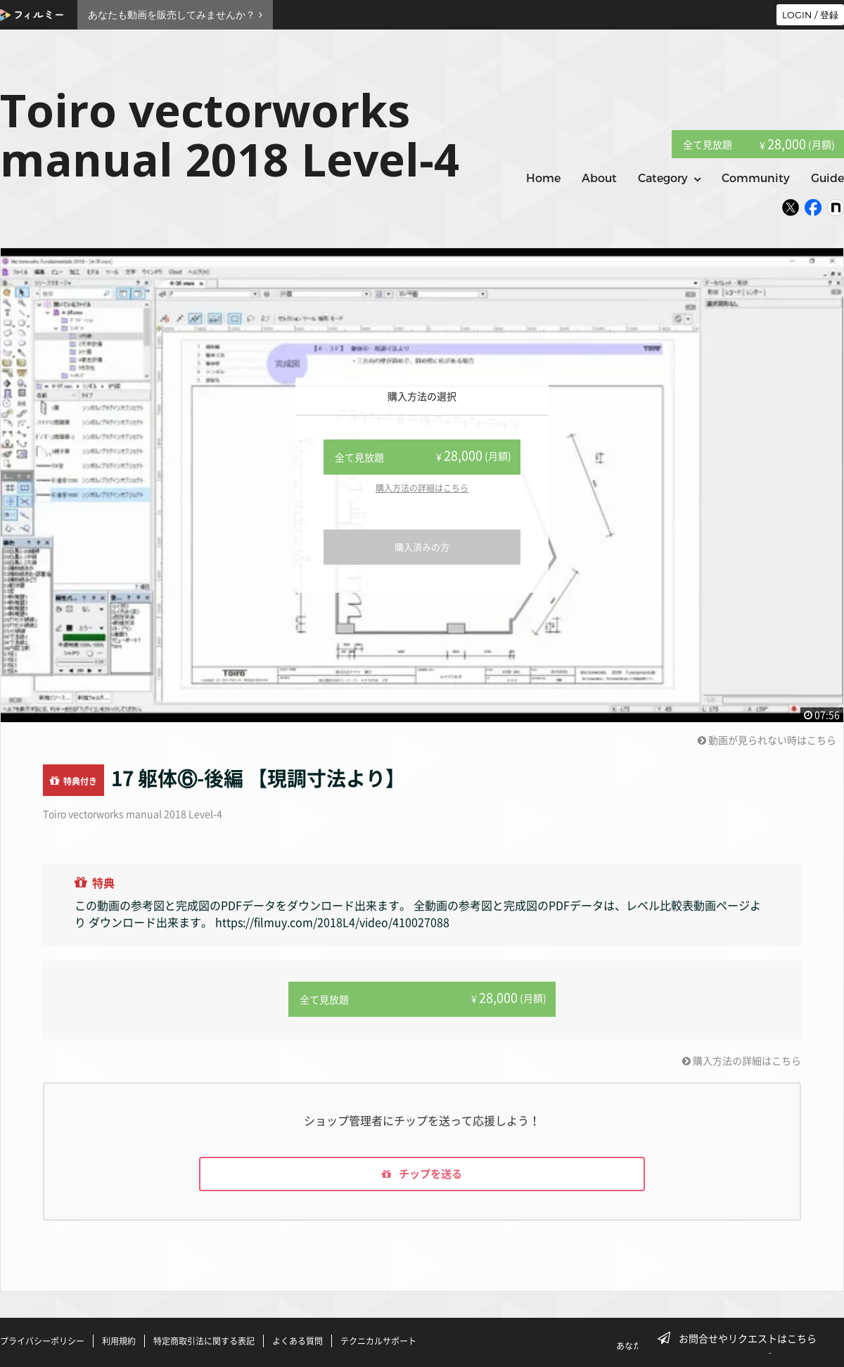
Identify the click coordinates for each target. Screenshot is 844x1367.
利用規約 (119, 1341)
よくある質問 (297, 1341)
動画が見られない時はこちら (767, 740)
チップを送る (422, 1173)
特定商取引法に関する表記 (204, 1341)
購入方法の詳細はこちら (422, 488)
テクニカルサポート (378, 1341)
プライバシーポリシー (42, 1341)
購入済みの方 (422, 546)
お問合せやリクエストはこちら (741, 1338)
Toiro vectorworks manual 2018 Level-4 (132, 814)
